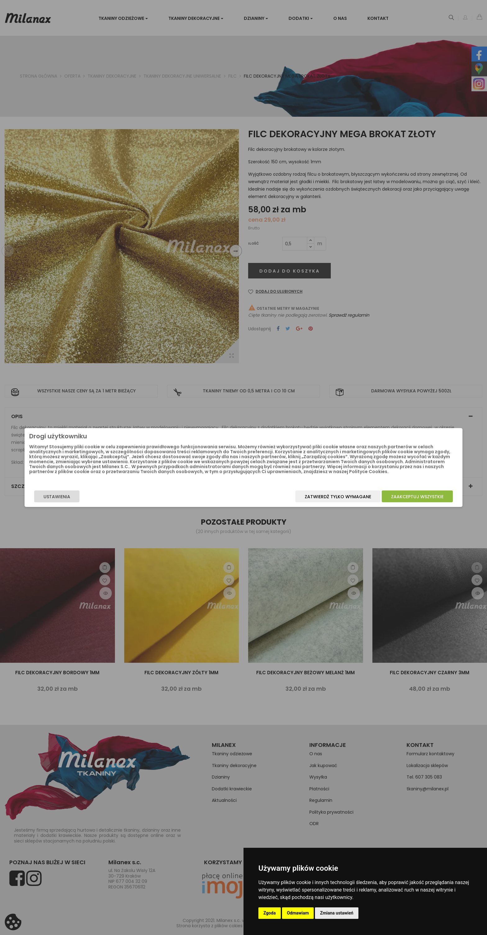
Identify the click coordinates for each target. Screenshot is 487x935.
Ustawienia (124, 503)
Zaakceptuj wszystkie (350, 503)
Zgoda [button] (269, 912)
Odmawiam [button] (298, 912)
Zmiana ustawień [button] (336, 912)
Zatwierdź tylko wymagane (270, 503)
